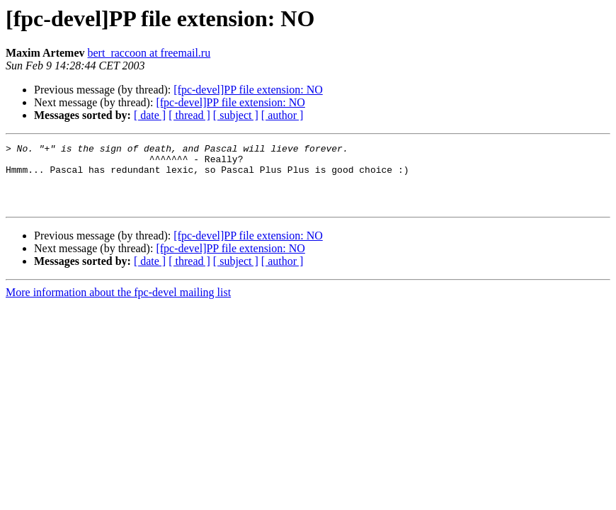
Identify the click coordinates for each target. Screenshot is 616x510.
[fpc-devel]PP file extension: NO (247, 90)
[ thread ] (189, 115)
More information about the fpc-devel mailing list (118, 305)
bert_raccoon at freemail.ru (149, 53)
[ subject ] (235, 115)
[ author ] (282, 115)
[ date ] (150, 115)
